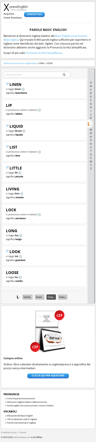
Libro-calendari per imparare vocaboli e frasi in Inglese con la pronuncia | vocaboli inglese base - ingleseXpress (16, 7)
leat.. (39, 297)
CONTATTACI (34, 14)
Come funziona (13, 17)
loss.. (62, 297)
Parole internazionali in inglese (21, 422)
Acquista (9, 13)
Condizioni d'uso (9, 432)
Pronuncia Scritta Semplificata (43, 53)
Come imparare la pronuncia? (21, 398)
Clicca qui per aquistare (48, 375)
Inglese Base (31, 63)
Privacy (22, 432)
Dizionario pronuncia (13, 63)
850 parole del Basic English (20, 415)
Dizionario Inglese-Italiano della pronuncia (27, 402)
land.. (28, 297)
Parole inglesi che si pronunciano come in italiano (30, 405)
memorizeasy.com (22, 437)
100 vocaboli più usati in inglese (22, 419)
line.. (51, 297)
